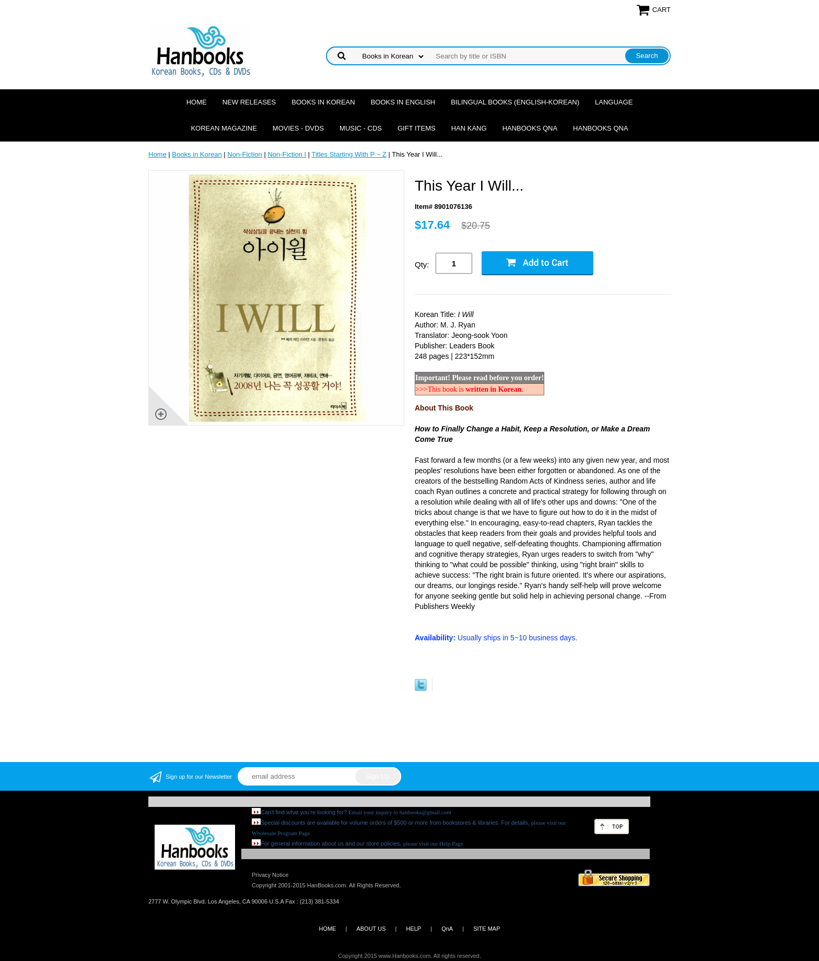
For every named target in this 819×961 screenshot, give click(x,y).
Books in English (403, 102)
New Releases (249, 102)
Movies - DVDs (298, 128)
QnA (447, 928)
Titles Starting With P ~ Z (348, 154)
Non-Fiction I (286, 154)
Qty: (422, 264)
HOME (327, 928)
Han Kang (469, 128)
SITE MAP (486, 928)
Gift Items (416, 128)
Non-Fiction (244, 154)
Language (614, 102)
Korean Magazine (223, 128)
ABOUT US (370, 928)
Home (196, 102)
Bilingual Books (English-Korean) (515, 102)
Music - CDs (361, 128)
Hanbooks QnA (529, 128)
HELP (413, 928)
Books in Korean (323, 102)
